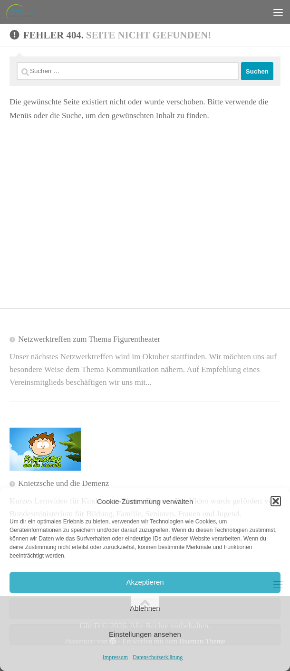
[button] (275, 501)
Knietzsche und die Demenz (63, 483)
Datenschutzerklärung (158, 657)
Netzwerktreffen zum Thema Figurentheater (89, 339)
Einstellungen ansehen (145, 634)
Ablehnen (145, 608)
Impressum (115, 657)
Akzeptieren (145, 582)
